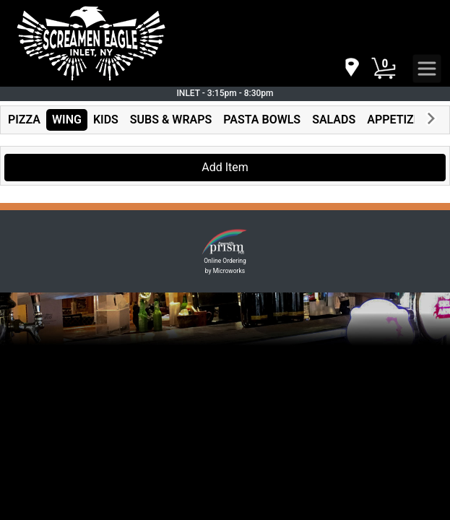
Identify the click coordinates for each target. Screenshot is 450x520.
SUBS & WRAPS (171, 119)
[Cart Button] (383, 69)
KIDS (105, 119)
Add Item (225, 167)
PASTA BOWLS (261, 119)
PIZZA (24, 119)
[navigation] (351, 68)
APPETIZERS (400, 119)
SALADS (333, 119)
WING (67, 119)
